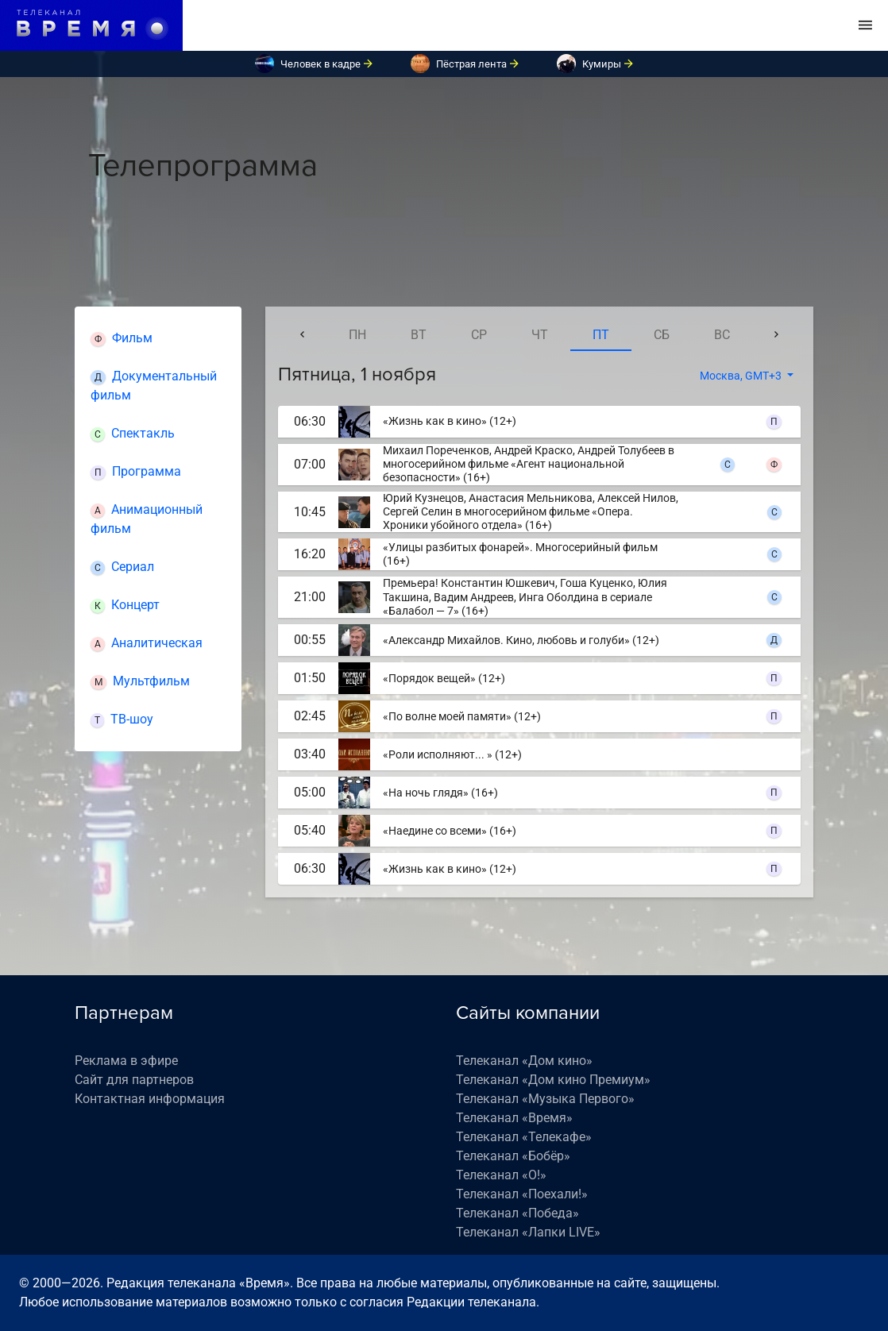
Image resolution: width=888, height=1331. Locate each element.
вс (722, 334)
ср (479, 334)
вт (419, 334)
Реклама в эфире (126, 1060)
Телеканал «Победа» (517, 1213)
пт (601, 334)
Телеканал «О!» (501, 1174)
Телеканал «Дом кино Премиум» (553, 1079)
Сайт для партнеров (134, 1079)
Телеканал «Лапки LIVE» (528, 1232)
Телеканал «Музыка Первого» (545, 1098)
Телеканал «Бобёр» (513, 1155)
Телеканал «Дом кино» (524, 1060)
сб (662, 334)
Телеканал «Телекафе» (524, 1136)
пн (357, 334)
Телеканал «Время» (514, 1117)
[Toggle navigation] (865, 25)
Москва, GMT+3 (742, 375)
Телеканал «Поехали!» (522, 1194)
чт (539, 334)
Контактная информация (150, 1098)
